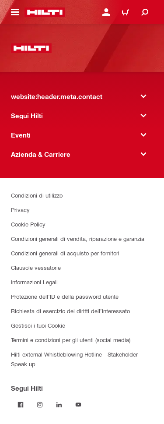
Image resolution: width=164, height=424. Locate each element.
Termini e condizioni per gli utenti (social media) (70, 339)
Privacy (20, 209)
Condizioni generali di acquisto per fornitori (65, 253)
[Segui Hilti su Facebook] (20, 404)
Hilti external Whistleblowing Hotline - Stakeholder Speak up (74, 359)
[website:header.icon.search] (144, 12)
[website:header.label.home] (44, 12)
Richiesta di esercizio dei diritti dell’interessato (70, 310)
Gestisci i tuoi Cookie (38, 325)
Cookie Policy (28, 224)
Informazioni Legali (34, 282)
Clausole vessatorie (36, 267)
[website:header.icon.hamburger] (14, 12)
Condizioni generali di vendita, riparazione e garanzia (77, 238)
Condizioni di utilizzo (37, 195)
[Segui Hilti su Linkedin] (59, 404)
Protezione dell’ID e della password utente (65, 296)
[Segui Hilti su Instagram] (39, 404)
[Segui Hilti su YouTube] (78, 404)
